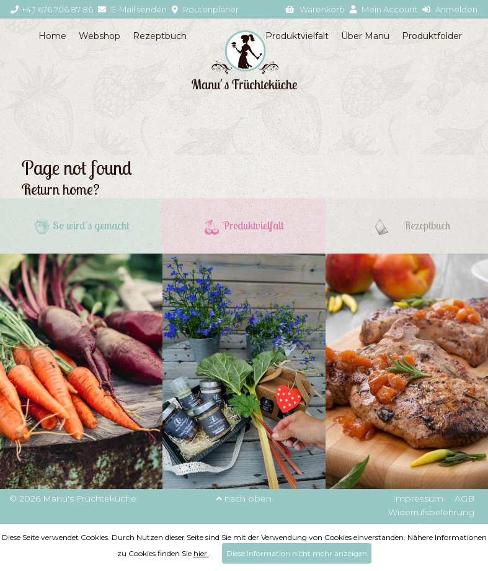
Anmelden (449, 9)
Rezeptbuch (160, 36)
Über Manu (365, 36)
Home (52, 36)
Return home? (60, 189)
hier (201, 553)
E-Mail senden (132, 9)
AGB (464, 498)
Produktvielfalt (297, 36)
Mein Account (383, 9)
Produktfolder (432, 36)
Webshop (99, 36)
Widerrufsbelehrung (431, 512)
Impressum (418, 498)
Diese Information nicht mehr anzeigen (296, 553)
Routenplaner (205, 9)
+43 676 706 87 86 (52, 9)
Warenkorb (315, 9)
